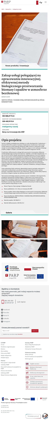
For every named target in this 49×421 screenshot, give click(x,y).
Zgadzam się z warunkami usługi (10, 334)
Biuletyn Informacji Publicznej (36, 368)
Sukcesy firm (8, 9)
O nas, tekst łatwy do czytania (36, 377)
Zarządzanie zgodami (36, 383)
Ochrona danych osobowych (38, 387)
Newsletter (20, 334)
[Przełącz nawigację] (45, 2)
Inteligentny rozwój (17, 9)
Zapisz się (35, 330)
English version (34, 364)
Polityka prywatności (36, 381)
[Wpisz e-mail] (17, 330)
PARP (3, 9)
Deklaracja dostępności (37, 372)
